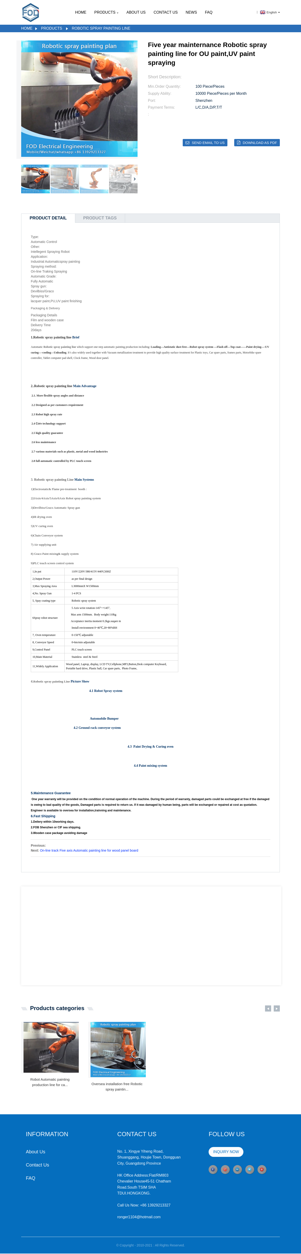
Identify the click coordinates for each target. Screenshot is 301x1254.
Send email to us (208, 143)
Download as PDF (260, 143)
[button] (134, 179)
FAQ (208, 12)
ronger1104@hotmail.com (117, 1218)
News (191, 12)
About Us (136, 12)
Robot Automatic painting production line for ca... (50, 1082)
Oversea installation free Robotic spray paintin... (117, 1087)
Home (80, 12)
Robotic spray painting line (101, 28)
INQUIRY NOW (204, 1152)
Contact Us (166, 12)
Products (106, 12)
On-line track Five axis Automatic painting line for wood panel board (89, 851)
